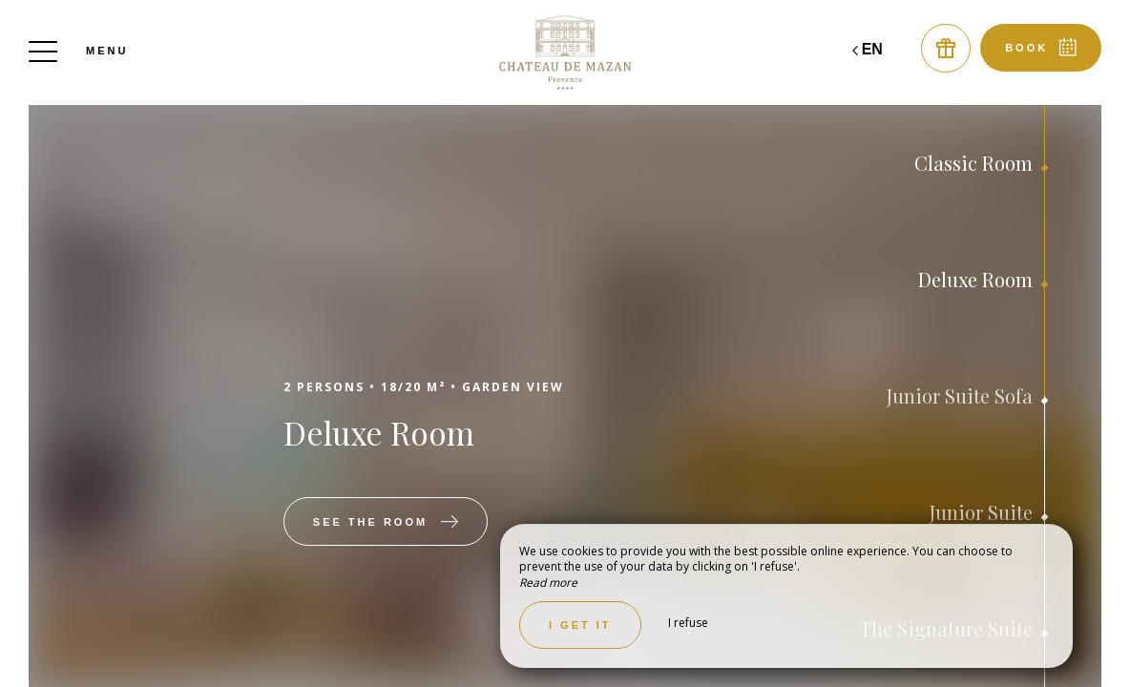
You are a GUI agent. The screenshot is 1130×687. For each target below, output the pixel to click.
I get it (580, 625)
